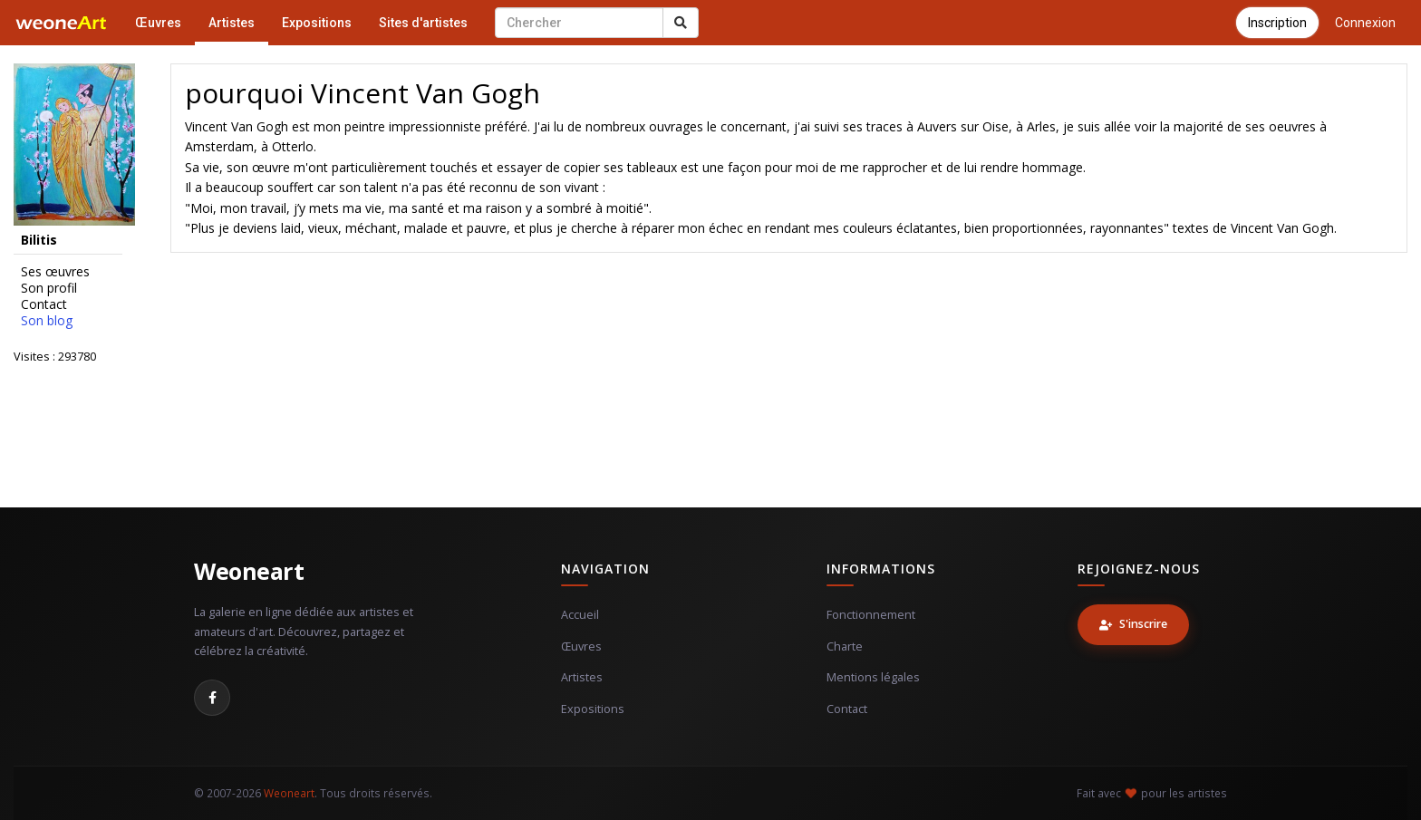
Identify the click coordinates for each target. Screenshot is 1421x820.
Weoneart (249, 570)
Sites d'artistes (423, 22)
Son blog (46, 321)
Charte (844, 646)
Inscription (1277, 22)
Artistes (231, 22)
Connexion (1365, 22)
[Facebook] (212, 698)
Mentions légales (873, 677)
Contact (44, 304)
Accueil (580, 614)
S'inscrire (1133, 624)
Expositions (317, 22)
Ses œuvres (55, 272)
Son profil (49, 288)
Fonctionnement (870, 614)
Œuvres (158, 22)
